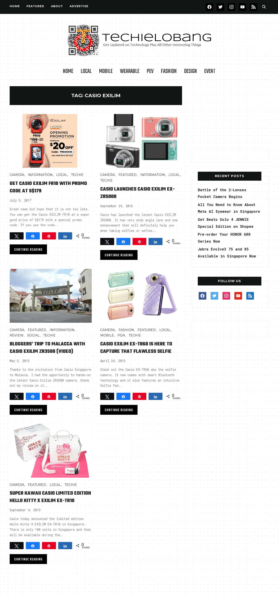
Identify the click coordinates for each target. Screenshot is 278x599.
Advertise (79, 6)
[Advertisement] (229, 114)
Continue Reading (28, 249)
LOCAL (86, 71)
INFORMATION (40, 175)
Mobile (106, 71)
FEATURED (35, 6)
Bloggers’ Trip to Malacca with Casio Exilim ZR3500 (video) (47, 351)
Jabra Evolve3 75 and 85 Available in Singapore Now (226, 262)
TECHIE (77, 175)
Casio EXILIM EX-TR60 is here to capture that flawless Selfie (139, 351)
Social (33, 335)
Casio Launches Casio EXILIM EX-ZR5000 (139, 192)
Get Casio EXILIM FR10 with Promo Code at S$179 (46, 186)
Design (190, 71)
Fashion (169, 71)
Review (17, 335)
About (57, 6)
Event (209, 71)
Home (15, 6)
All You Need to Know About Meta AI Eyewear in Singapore (227, 211)
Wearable (129, 71)
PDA (121, 335)
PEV (150, 71)
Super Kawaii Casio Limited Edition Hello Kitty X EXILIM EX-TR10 (48, 508)
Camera (17, 175)
